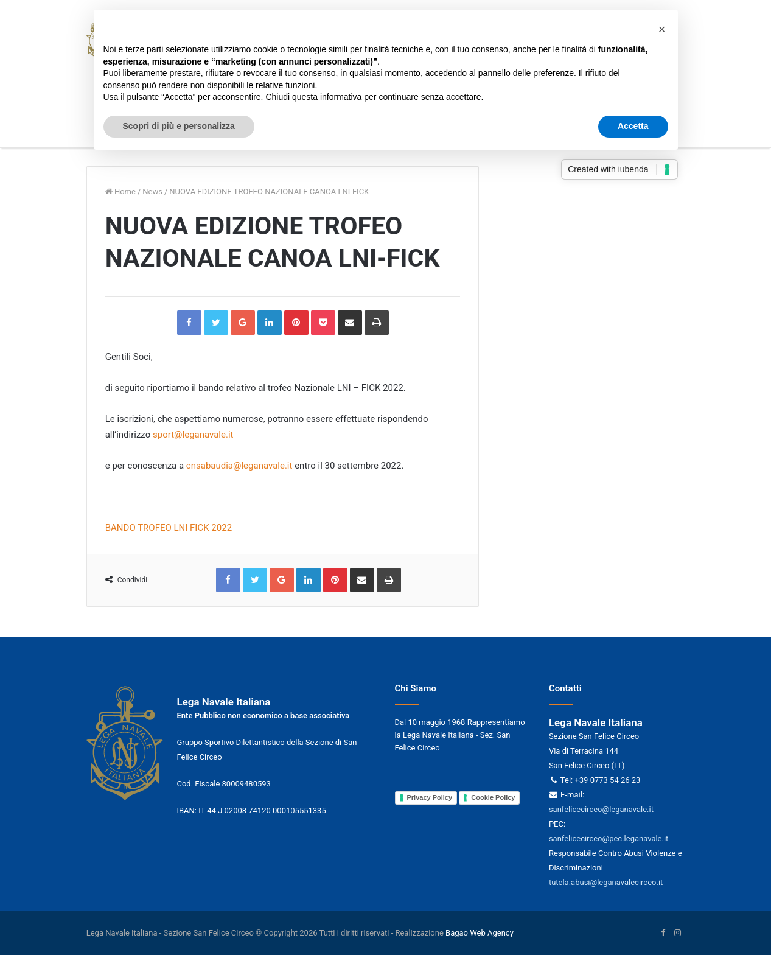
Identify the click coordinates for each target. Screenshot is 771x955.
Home (120, 191)
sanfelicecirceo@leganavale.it (601, 809)
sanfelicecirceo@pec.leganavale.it (608, 838)
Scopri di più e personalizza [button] (179, 126)
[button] (662, 29)
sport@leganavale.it (194, 434)
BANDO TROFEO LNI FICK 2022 (168, 527)
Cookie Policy (493, 797)
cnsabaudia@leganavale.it (240, 465)
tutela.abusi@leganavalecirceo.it (606, 882)
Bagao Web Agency (479, 932)
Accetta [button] (633, 126)
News (152, 191)
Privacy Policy (430, 797)
